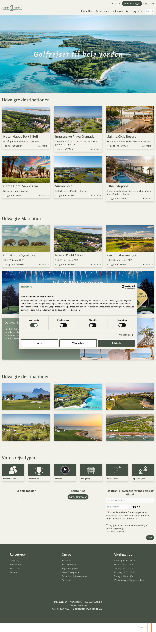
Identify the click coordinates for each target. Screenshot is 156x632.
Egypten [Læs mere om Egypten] (61, 432)
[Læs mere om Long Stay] (91, 472)
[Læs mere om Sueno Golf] (78, 177)
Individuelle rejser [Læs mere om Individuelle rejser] (11, 479)
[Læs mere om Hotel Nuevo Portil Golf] (26, 127)
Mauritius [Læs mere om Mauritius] (62, 401)
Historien (66, 560)
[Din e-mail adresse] (130, 500)
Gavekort (66, 580)
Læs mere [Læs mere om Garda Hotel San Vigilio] (42, 195)
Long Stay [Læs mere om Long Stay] (85, 479)
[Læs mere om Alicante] (26, 427)
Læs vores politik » (115, 531)
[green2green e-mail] (86, 608)
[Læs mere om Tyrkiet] (130, 427)
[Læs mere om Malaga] (26, 396)
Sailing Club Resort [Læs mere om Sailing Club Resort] (121, 136)
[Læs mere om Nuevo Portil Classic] (78, 246)
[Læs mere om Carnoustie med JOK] (130, 246)
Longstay (14, 560)
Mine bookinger (132, 3)
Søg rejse (137, 11)
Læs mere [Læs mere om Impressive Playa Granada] (94, 149)
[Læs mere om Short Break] (117, 472)
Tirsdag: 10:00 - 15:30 (124, 564)
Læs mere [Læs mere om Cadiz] (146, 407)
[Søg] (148, 11)
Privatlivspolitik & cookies (74, 576)
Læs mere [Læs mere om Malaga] (42, 407)
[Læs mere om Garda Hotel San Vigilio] (26, 177)
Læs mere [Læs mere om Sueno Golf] (94, 195)
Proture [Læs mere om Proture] (58, 479)
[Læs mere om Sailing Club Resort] (130, 127)
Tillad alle (116, 343)
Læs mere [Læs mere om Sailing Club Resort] (146, 145)
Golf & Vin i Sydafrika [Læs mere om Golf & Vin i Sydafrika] (19, 255)
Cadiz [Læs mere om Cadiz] (111, 401)
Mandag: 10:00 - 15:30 (124, 560)
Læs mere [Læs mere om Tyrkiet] (146, 438)
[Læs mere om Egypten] (78, 427)
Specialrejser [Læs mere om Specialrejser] (139, 479)
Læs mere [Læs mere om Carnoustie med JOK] (146, 264)
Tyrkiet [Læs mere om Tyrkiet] (112, 432)
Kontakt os (115, 3)
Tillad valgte (78, 343)
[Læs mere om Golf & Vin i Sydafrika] (26, 246)
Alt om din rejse (121, 11)
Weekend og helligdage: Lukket (129, 580)
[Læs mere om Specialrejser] (143, 472)
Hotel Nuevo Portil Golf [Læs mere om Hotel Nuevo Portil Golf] (20, 136)
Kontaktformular (78, 496)
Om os (66, 554)
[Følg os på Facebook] (24, 498)
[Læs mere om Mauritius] (78, 396)
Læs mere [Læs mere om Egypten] (94, 438)
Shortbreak (15, 564)
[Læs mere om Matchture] (39, 472)
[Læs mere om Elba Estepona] (130, 179)
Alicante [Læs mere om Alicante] (9, 432)
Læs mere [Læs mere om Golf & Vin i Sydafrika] (42, 264)
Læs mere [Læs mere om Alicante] (42, 438)
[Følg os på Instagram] (28, 498)
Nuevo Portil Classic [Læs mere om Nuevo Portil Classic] (70, 255)
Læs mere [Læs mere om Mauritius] (94, 407)
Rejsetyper (102, 11)
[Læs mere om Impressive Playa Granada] (78, 129)
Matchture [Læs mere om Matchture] (34, 479)
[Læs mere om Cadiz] (130, 396)
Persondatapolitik (70, 572)
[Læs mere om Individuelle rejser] (13, 472)
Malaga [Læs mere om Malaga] (8, 401)
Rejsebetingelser (70, 568)
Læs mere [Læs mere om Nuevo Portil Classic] (94, 264)
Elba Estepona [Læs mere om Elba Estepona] (118, 186)
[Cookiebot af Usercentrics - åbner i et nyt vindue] (123, 287)
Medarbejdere (69, 564)
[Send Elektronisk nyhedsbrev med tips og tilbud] (150, 537)
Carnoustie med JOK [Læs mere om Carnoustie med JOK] (122, 255)
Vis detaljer (124, 335)
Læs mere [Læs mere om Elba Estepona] (146, 198)
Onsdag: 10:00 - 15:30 (124, 568)
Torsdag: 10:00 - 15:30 (124, 572)
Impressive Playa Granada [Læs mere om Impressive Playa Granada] (75, 136)
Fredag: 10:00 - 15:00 (123, 576)
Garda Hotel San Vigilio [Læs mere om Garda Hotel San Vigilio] (20, 186)
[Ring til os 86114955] (149, 3)
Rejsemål (85, 11)
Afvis (39, 343)
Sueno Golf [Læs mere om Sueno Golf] (63, 186)
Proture (14, 572)
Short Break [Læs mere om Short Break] (112, 479)
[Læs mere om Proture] (65, 472)
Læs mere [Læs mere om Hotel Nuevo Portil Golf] (42, 145)
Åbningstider (124, 554)
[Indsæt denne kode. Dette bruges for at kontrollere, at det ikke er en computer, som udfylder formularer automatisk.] (118, 506)
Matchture (15, 568)
